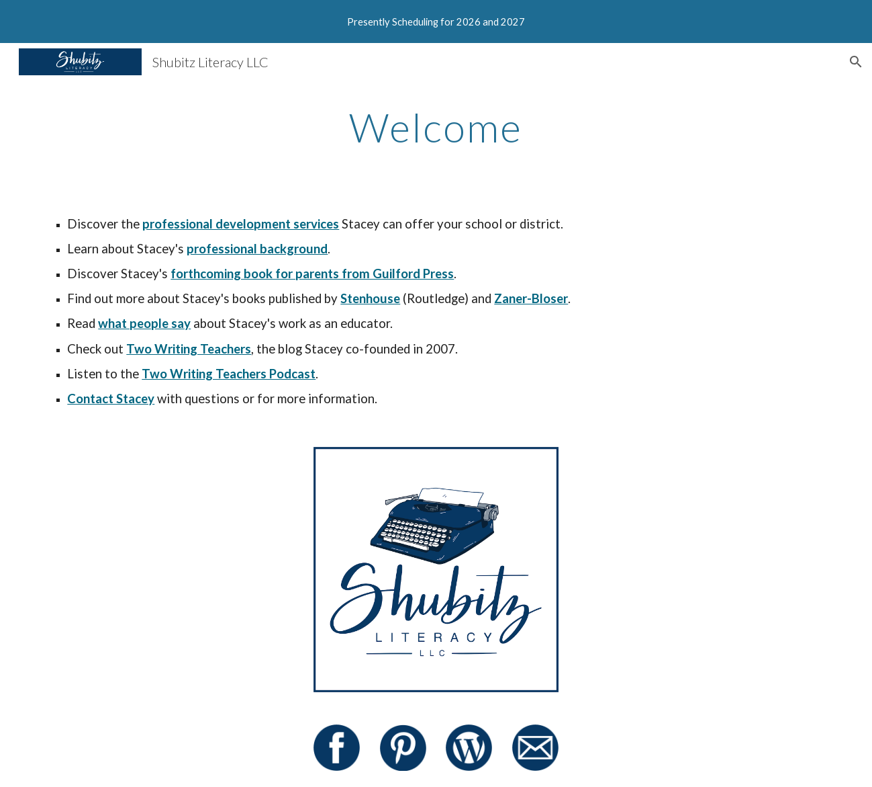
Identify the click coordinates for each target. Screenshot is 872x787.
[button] (856, 62)
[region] (436, 21)
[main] (436, 127)
